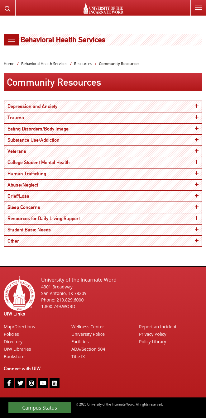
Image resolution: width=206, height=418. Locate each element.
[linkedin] (55, 383)
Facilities (80, 341)
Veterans (103, 151)
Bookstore (14, 356)
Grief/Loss (103, 196)
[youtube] (43, 383)
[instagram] (31, 383)
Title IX (78, 356)
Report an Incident (158, 327)
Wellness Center (87, 327)
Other (103, 241)
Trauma (103, 117)
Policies (11, 334)
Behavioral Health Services (62, 39)
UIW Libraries (17, 349)
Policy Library (152, 341)
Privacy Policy (152, 334)
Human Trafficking (103, 173)
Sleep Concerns (103, 207)
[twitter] (20, 383)
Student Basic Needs (103, 229)
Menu (196, 4)
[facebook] (9, 383)
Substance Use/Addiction (103, 140)
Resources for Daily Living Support (103, 218)
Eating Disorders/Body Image (103, 128)
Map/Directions (19, 327)
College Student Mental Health (103, 162)
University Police (88, 334)
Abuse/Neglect (103, 184)
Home (9, 63)
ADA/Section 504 (88, 349)
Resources (83, 63)
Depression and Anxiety (103, 106)
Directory (13, 341)
